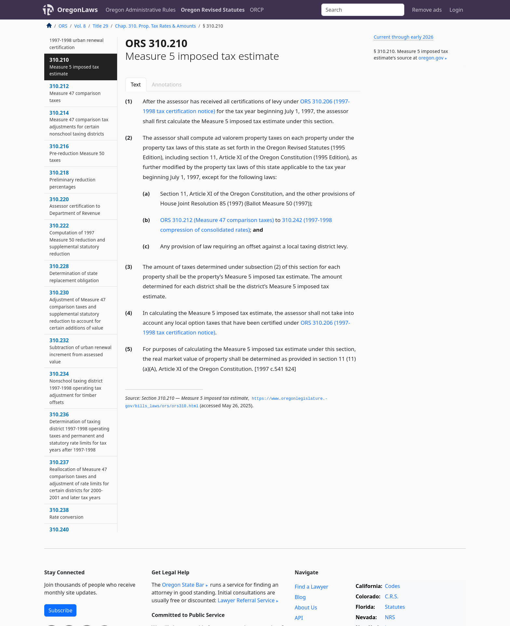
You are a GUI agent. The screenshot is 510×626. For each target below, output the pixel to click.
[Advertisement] (417, 173)
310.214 (78, 123)
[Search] (362, 10)
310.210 (74, 66)
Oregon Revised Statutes (213, 9)
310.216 (76, 153)
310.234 (75, 387)
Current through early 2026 (403, 37)
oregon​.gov (431, 58)
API (299, 617)
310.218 (72, 179)
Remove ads (427, 9)
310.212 (75, 93)
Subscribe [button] (60, 610)
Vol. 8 (80, 26)
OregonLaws (77, 9)
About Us (306, 607)
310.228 (74, 273)
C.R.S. (391, 596)
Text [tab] (136, 84)
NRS (390, 617)
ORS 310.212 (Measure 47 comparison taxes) (217, 220)
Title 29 (100, 26)
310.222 (77, 239)
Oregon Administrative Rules (141, 9)
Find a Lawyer (311, 586)
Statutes (395, 606)
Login (456, 9)
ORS (63, 26)
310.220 (74, 206)
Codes (392, 586)
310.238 (66, 513)
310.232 (80, 350)
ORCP (256, 9)
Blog (300, 597)
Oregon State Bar (183, 584)
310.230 (77, 310)
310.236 (79, 432)
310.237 (79, 480)
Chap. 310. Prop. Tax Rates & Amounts (155, 26)
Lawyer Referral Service (246, 600)
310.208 (76, 40)
